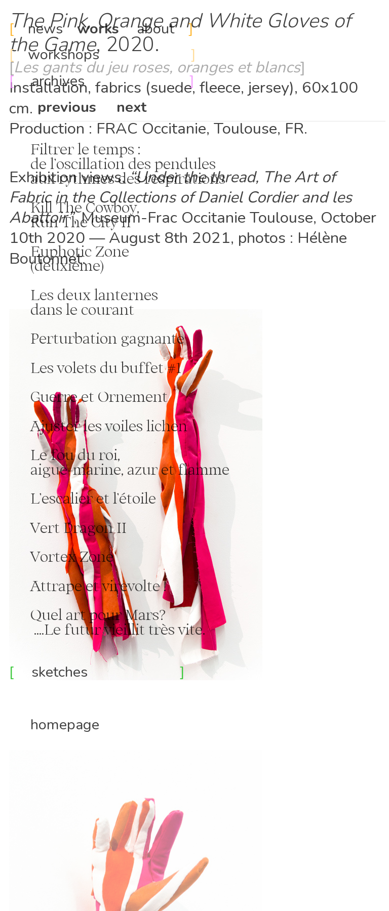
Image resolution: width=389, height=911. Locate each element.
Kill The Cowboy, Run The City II (74, 214)
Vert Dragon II (78, 527)
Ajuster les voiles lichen (108, 425)
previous (66, 107)
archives (96, 81)
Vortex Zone (61, 556)
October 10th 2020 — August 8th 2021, (192, 228)
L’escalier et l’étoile (93, 498)
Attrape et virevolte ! (88, 585)
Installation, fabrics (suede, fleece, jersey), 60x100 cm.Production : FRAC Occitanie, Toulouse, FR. (183, 98)
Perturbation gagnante (107, 338)
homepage (64, 724)
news (47, 28)
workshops (63, 54)
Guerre (43, 396)
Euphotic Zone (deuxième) (69, 258)
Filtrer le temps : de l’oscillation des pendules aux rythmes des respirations (117, 163)
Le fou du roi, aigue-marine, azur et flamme (119, 462)
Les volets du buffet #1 (102, 367)
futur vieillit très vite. (133, 629)
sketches (105, 672)
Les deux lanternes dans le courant (83, 302)
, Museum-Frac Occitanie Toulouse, (194, 217)
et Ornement (122, 396)
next (131, 107)
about (155, 28)
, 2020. (180, 33)
